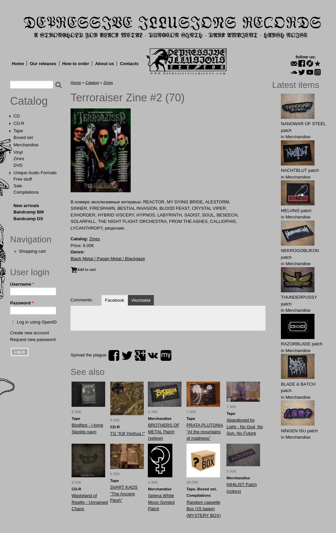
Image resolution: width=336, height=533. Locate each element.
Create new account (29, 332)
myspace (166, 355)
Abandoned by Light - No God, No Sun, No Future (244, 427)
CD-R (19, 123)
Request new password (32, 339)
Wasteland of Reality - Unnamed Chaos (90, 502)
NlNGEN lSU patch (299, 430)
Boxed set (23, 137)
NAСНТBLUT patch (300, 170)
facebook (114, 355)
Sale (17, 185)
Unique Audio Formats (35, 172)
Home (18, 63)
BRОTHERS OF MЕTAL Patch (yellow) (163, 432)
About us (104, 63)
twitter (127, 355)
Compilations (26, 192)
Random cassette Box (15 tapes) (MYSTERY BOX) (203, 509)
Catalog (29, 101)
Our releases (43, 63)
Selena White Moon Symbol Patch (161, 502)
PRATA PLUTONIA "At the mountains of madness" (204, 432)
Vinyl (18, 152)
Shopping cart (32, 251)
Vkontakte (141, 300)
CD (16, 115)
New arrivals (26, 205)
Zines (18, 158)
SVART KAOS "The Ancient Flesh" (124, 494)
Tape (18, 130)
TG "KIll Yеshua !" (127, 433)
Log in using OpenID (37, 322)
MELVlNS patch (296, 210)
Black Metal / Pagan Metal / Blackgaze (108, 258)
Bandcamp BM (28, 211)
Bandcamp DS (28, 218)
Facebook (114, 300)
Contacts (129, 63)
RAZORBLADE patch (302, 343)
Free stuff (22, 179)
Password (22, 302)
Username (22, 284)
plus (140, 355)
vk (153, 355)
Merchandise (25, 144)
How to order (75, 63)
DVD (18, 165)
